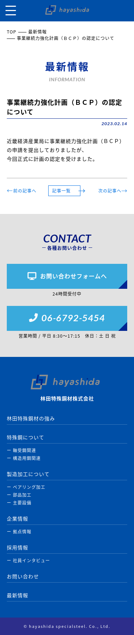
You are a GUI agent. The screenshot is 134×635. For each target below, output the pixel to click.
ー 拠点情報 (19, 531)
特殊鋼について (25, 437)
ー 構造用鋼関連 (24, 458)
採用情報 (17, 547)
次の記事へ (109, 191)
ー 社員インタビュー (28, 560)
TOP (11, 32)
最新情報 (37, 32)
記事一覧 (61, 191)
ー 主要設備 (19, 503)
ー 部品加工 (19, 495)
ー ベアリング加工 (26, 487)
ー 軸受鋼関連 (21, 450)
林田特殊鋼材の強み (31, 418)
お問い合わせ (23, 576)
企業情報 (17, 518)
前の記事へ (24, 191)
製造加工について (28, 473)
